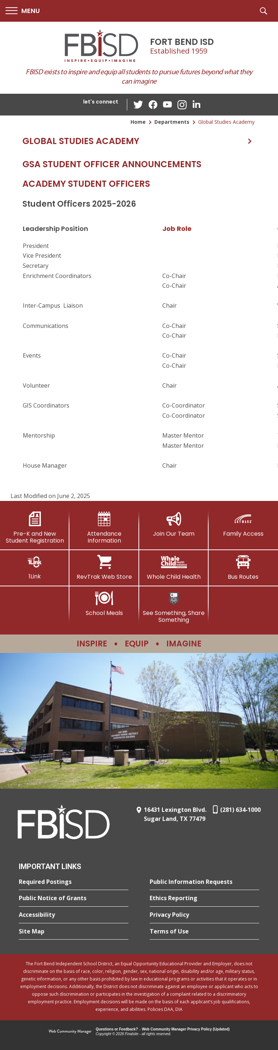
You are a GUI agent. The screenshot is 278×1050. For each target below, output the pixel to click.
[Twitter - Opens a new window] (138, 104)
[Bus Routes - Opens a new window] (243, 567)
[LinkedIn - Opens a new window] (196, 104)
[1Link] (35, 567)
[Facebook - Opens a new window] (153, 104)
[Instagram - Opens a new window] (182, 104)
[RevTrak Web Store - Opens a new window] (104, 567)
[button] (22, 11)
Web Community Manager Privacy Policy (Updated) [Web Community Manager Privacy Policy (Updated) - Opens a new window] (186, 1029)
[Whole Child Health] (174, 567)
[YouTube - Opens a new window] (167, 104)
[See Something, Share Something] (174, 607)
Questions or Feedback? (117, 1029)
